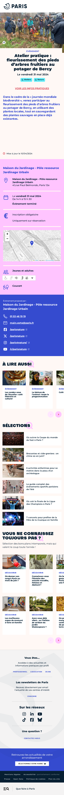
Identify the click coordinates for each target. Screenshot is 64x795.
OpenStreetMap (50, 260)
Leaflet (35, 260)
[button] (31, 243)
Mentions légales (12, 774)
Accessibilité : (42, 774)
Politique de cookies (35, 779)
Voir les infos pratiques (32, 88)
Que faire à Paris (25, 788)
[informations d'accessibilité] (19, 278)
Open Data (18, 779)
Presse (7, 779)
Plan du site (54, 779)
